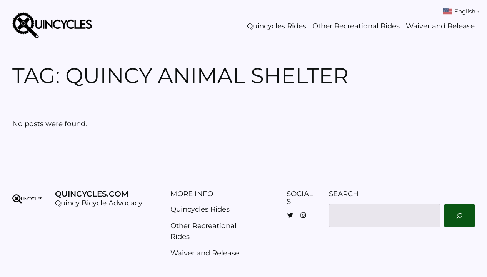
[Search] (459, 215)
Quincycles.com (91, 194)
